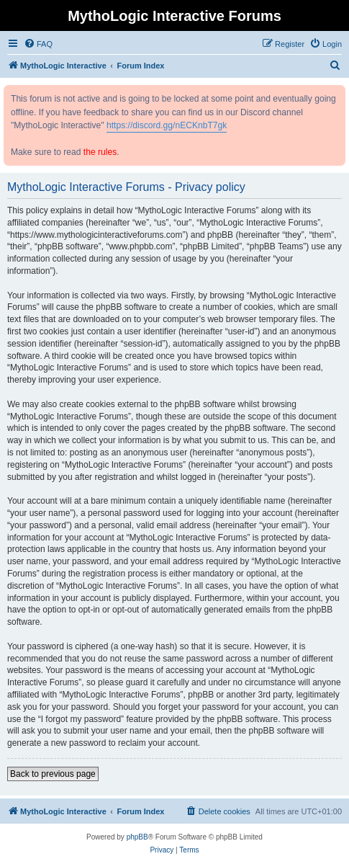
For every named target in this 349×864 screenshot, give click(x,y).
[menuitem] (38, 44)
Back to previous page (53, 774)
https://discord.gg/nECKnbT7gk (166, 125)
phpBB (137, 837)
